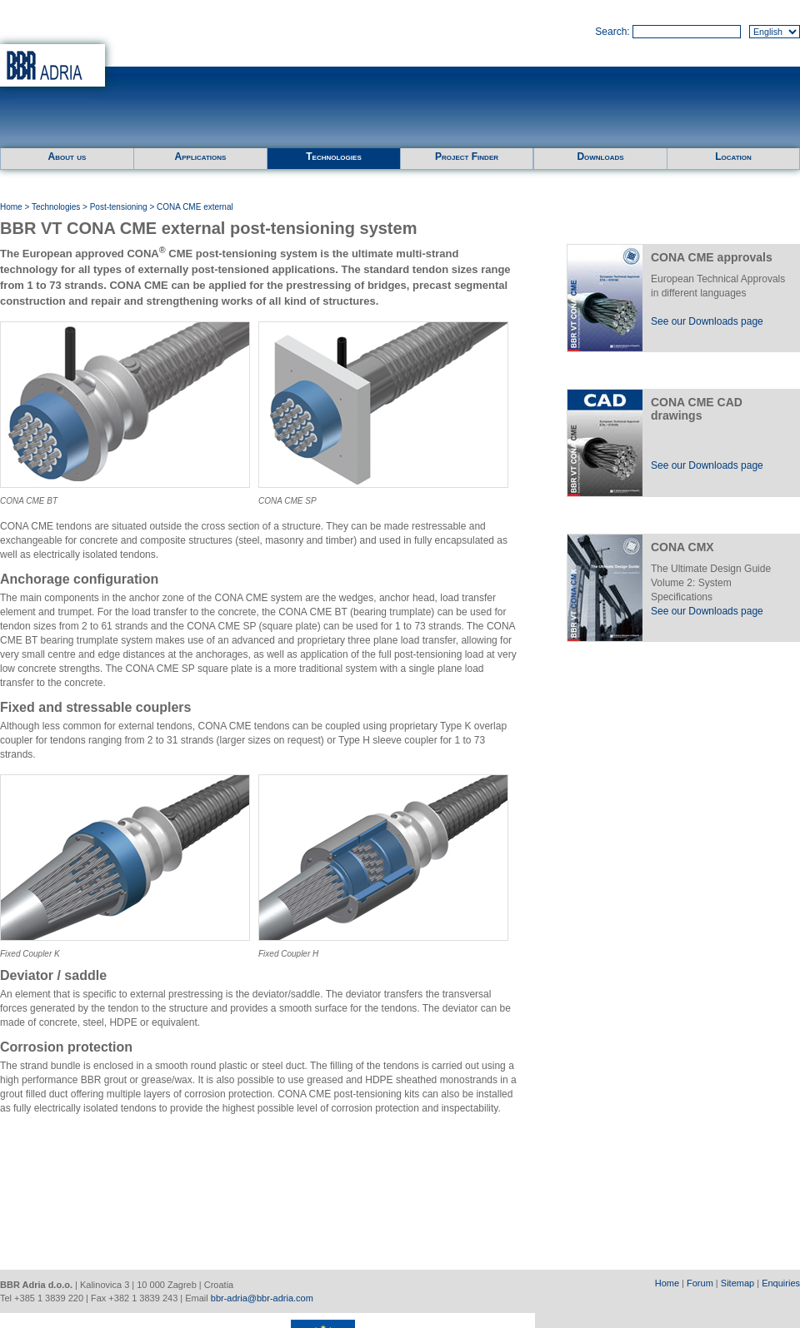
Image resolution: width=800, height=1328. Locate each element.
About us (67, 156)
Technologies (333, 156)
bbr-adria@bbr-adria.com (262, 1298)
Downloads (600, 156)
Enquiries (781, 1283)
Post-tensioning (119, 206)
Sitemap (737, 1283)
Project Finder (466, 156)
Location (733, 156)
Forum (700, 1283)
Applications (201, 156)
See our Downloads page (707, 321)
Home (11, 206)
